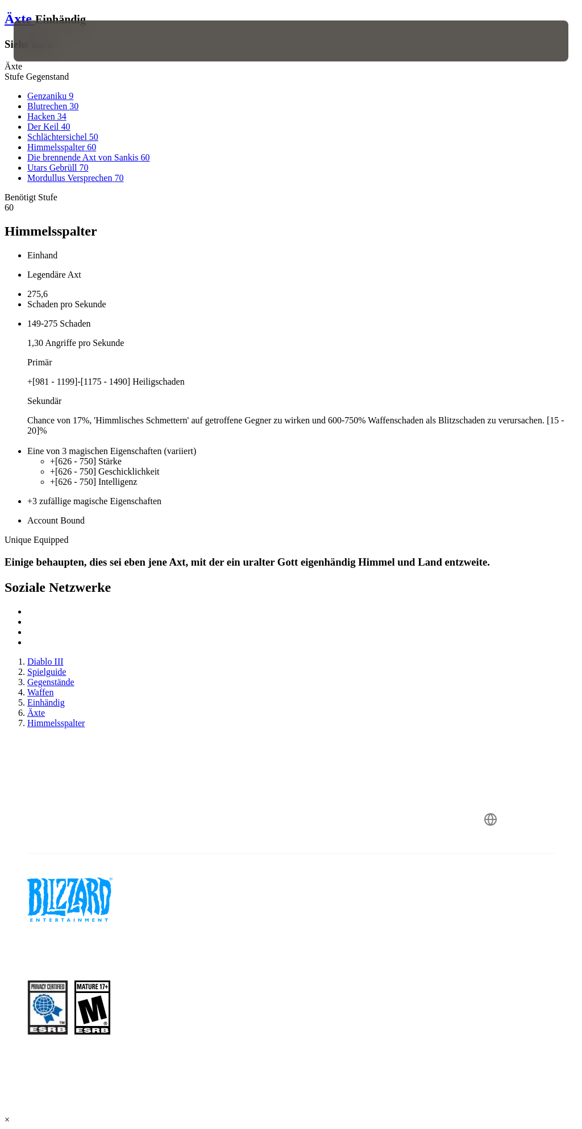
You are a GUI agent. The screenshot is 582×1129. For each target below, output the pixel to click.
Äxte (20, 18)
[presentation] (48, 40)
